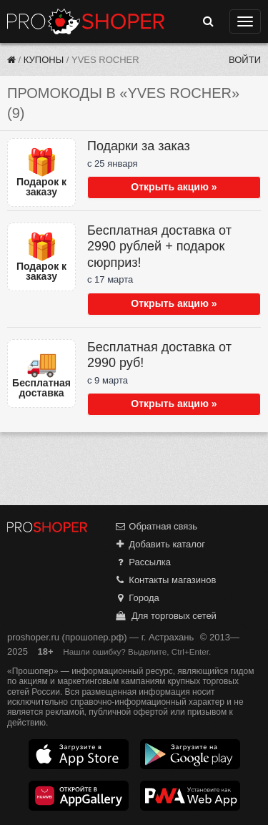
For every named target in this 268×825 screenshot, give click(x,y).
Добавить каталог (159, 544)
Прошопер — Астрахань (85, 21)
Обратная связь (155, 526)
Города (136, 597)
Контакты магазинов (165, 580)
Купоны (44, 59)
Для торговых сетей (165, 615)
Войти (245, 59)
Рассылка (142, 562)
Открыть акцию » (174, 186)
